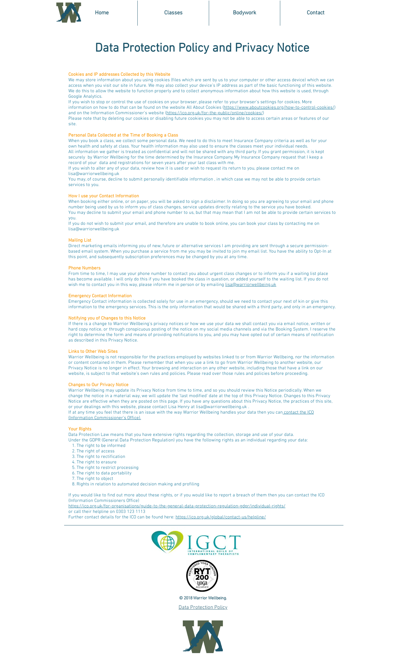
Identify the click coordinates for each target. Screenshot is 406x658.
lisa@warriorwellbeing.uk (93, 174)
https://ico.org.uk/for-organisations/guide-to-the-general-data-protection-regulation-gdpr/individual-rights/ (176, 506)
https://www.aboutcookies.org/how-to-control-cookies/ (279, 107)
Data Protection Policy (203, 608)
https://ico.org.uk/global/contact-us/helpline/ (221, 517)
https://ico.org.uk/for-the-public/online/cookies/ (214, 113)
